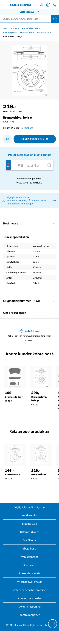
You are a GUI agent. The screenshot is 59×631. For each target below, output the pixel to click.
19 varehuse (27, 127)
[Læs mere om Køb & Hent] (29, 331)
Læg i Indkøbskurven (34, 138)
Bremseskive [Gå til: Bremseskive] (12, 474)
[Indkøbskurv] (54, 5)
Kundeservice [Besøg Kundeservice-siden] (29, 515)
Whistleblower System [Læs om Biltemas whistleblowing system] (29, 581)
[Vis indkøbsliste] (48, 5)
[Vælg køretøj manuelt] (54, 200)
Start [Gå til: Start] (5, 28)
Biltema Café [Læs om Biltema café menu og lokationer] (29, 523)
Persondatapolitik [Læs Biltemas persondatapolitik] (29, 573)
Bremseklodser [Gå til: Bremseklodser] (14, 396)
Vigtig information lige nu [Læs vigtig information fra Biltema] (29, 507)
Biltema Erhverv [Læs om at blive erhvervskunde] (29, 532)
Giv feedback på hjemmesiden (29, 590)
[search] (29, 19)
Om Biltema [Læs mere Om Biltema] (30, 540)
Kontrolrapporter (30, 615)
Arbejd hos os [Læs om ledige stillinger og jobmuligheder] (30, 548)
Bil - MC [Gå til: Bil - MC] (14, 28)
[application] (52, 624)
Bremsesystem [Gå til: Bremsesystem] (10, 32)
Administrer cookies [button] (29, 598)
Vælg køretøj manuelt (29, 182)
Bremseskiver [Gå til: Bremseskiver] (43, 32)
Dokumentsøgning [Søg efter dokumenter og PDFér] (29, 606)
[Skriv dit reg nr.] (28, 165)
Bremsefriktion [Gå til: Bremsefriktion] (27, 32)
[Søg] (55, 19)
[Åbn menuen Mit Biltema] (42, 5)
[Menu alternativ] (5, 5)
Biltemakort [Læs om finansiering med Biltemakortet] (29, 565)
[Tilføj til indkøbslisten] (7, 139)
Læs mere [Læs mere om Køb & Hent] (29, 340)
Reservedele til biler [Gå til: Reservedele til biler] (29, 28)
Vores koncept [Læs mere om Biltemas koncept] (29, 557)
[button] (29, 12)
